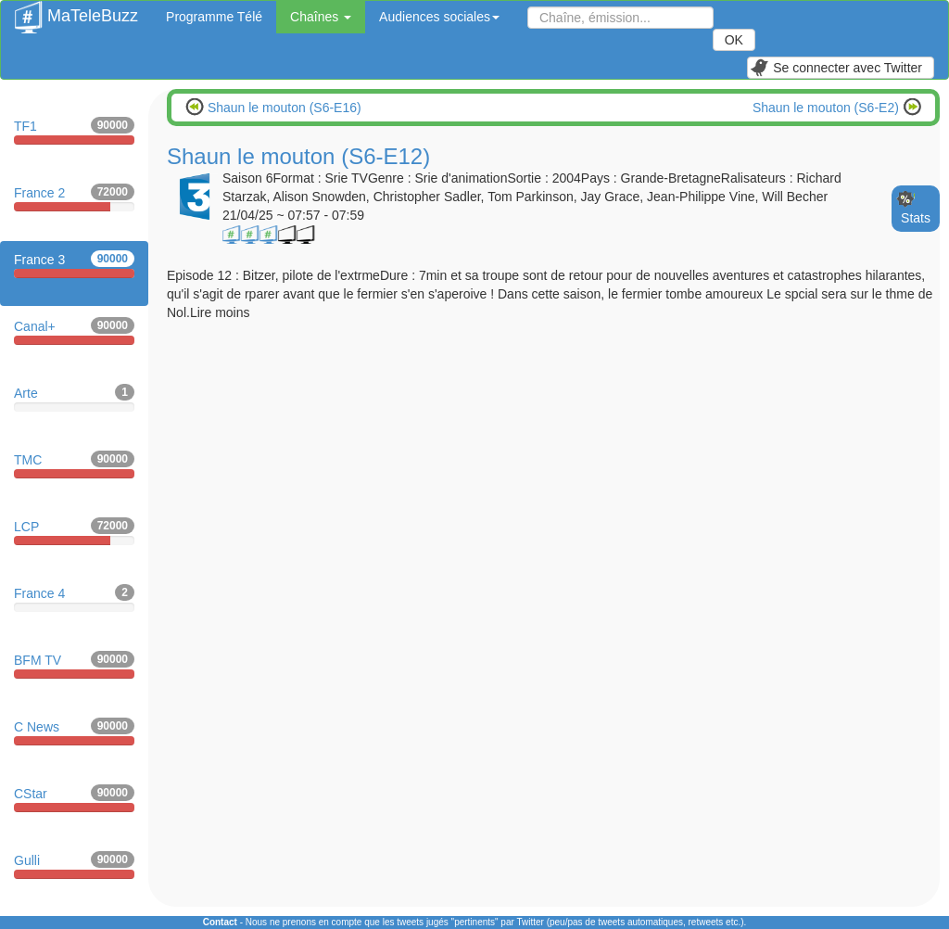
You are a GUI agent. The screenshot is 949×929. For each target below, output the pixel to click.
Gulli (74, 865)
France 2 (74, 197)
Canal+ (74, 331)
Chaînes (320, 16)
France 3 (74, 264)
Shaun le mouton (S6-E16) (282, 107)
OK (734, 39)
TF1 (74, 131)
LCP (74, 531)
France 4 (74, 598)
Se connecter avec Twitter (836, 67)
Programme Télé (214, 16)
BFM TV (74, 665)
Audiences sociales (439, 16)
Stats (915, 217)
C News (74, 731)
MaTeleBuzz (76, 10)
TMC (74, 464)
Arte (74, 398)
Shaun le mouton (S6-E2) (828, 107)
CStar (74, 798)
